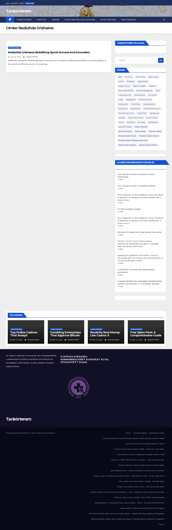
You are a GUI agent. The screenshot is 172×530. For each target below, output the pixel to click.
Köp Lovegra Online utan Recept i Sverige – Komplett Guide (141, 481)
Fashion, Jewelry (14, 47)
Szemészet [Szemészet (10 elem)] (122, 109)
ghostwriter (128, 20)
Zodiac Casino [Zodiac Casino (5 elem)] (152, 118)
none (130, 492)
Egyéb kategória (16, 329)
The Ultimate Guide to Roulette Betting (136, 186)
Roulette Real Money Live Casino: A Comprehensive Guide (105, 335)
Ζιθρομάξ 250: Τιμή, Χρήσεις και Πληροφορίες (148, 513)
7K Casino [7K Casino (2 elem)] (129, 77)
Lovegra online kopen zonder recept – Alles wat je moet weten (140, 487)
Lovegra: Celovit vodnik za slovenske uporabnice (108, 492)
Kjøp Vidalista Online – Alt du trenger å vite (147, 476)
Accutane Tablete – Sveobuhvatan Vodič (149, 433)
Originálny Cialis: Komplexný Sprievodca (149, 492)
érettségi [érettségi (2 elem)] (141, 122)
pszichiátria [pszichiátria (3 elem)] (135, 104)
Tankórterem (18, 11)
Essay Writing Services (155, 460)
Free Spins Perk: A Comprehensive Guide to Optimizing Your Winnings (145, 337)
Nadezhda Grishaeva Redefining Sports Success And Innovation (49, 52)
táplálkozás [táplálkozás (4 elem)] (154, 113)
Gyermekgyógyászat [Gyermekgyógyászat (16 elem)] (144, 90)
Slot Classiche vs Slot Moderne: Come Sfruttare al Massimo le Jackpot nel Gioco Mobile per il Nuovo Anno (140, 197)
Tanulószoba (24, 20)
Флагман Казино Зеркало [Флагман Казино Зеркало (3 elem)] (149, 136)
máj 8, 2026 (17, 340)
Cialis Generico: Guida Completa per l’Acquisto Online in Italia (140, 454)
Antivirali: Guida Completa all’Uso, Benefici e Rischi (145, 444)
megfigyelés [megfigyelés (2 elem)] (130, 100)
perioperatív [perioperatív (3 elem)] (123, 104)
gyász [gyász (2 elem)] (157, 90)
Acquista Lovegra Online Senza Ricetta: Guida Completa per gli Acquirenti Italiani (133, 438)
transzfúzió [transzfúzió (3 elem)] (142, 113)
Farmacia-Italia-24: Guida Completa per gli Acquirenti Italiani (141, 465)
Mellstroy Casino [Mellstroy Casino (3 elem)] (145, 100)
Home (128, 433)
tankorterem (30, 57)
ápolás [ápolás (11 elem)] (121, 122)
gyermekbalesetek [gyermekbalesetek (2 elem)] (126, 90)
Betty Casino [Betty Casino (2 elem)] (153, 77)
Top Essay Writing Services (154, 503)
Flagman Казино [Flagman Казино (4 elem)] (139, 86)
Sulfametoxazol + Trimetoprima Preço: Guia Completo (115, 503)
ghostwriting (108, 20)
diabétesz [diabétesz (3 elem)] (131, 81)
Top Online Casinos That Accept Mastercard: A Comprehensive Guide (25, 337)
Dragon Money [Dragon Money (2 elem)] (124, 86)
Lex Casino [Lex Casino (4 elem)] (152, 95)
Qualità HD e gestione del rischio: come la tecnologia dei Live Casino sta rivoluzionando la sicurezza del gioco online (140, 258)
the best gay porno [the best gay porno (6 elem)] (126, 113)
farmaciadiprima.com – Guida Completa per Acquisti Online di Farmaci (137, 470)
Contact (161, 524)
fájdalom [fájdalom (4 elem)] (152, 86)
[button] (164, 20)
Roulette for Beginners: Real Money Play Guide (139, 232)
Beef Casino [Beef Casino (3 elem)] (141, 77)
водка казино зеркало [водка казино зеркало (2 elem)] (127, 145)
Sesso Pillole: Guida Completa (152, 497)
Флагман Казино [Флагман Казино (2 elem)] (155, 131)
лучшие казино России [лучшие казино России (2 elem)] (148, 145)
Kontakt (41, 20)
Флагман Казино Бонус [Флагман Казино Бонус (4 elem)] (127, 136)
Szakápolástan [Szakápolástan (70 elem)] (149, 104)
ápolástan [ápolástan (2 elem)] (131, 122)
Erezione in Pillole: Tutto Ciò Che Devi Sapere (128, 460)
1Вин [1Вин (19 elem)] (120, 77)
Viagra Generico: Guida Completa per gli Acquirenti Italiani (142, 508)
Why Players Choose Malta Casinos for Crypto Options (109, 513)
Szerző (55, 20)
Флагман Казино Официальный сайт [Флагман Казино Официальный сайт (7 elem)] (132, 140)
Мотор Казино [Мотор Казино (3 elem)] (140, 131)
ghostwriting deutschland (80, 20)
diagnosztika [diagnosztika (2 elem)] (143, 81)
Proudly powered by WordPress (18, 433)
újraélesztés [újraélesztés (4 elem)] (153, 122)
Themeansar (50, 433)
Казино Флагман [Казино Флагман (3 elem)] (141, 127)
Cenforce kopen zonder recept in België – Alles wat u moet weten (139, 449)
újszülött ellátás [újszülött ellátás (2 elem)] (125, 127)
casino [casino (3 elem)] (121, 81)
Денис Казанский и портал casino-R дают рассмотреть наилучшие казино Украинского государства (127, 519)
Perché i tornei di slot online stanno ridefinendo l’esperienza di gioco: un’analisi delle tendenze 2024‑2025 (138, 244)
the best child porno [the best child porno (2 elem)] (152, 109)
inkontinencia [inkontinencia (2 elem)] (139, 95)
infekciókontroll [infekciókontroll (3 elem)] (124, 95)
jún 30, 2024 (15, 57)
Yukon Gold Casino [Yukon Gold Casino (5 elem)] (135, 118)
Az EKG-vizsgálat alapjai (129, 209)
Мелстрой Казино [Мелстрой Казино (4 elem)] (125, 131)
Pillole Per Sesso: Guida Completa (127, 497)
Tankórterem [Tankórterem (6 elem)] (135, 109)
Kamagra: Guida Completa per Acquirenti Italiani (111, 476)
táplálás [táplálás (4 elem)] (121, 118)
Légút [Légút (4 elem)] (120, 100)
